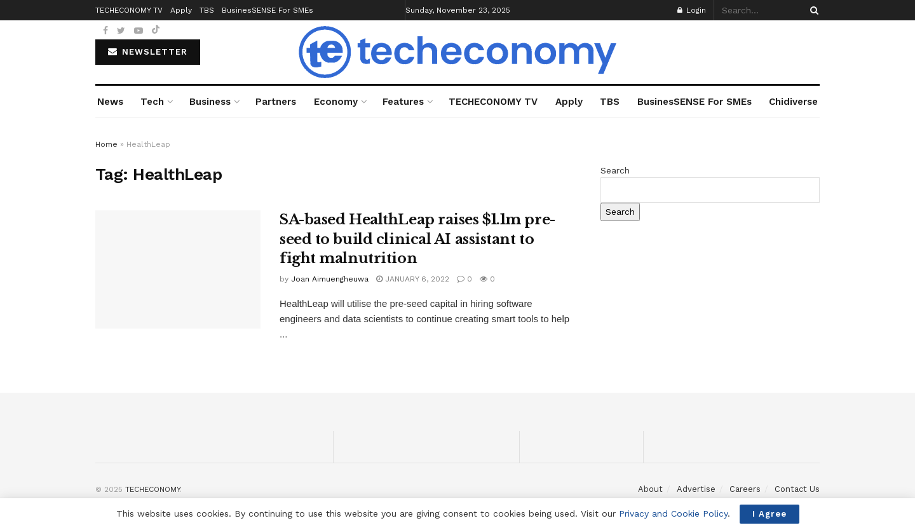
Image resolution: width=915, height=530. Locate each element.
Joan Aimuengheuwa (330, 279)
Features (403, 101)
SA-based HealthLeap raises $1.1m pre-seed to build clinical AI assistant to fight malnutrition (417, 239)
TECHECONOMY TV (493, 101)
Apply (569, 101)
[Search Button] (812, 10)
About (650, 489)
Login (691, 10)
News (110, 101)
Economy (336, 101)
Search (615, 170)
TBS (610, 101)
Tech (152, 101)
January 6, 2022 (412, 279)
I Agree (769, 514)
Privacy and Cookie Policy (673, 513)
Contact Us (797, 489)
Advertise (696, 489)
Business (210, 101)
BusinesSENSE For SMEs (694, 101)
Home (106, 144)
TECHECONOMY (152, 489)
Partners (275, 101)
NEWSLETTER (147, 52)
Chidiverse (793, 101)
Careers (745, 489)
